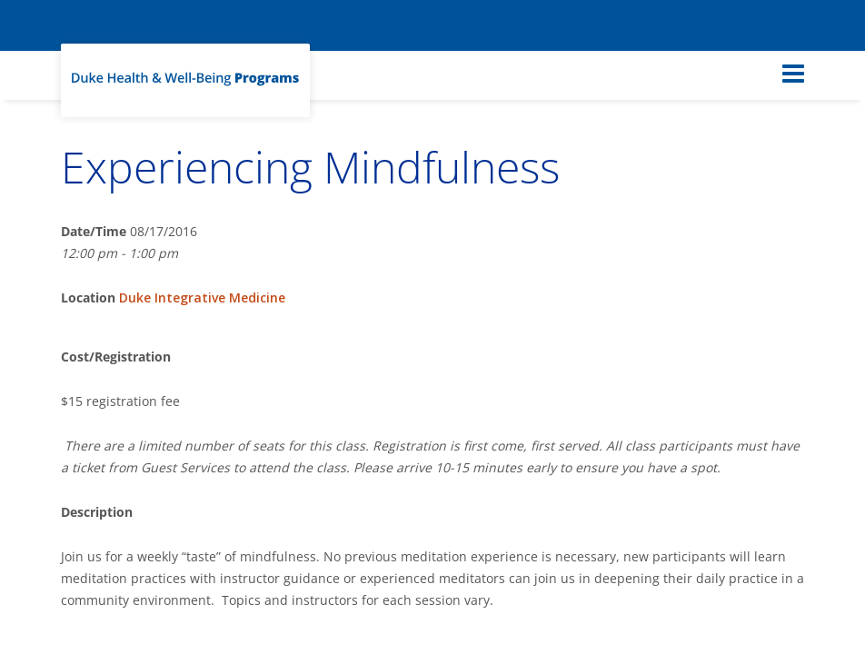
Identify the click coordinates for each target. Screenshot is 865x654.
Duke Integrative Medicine (202, 297)
